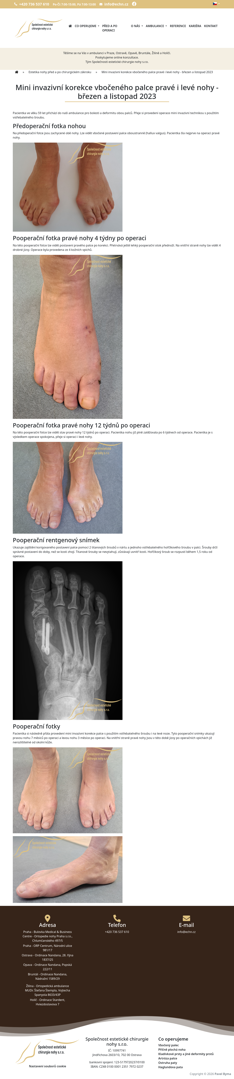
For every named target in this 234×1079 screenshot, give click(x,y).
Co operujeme (173, 1039)
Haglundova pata (170, 1067)
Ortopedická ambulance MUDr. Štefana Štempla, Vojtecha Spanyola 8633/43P (47, 990)
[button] (216, 4)
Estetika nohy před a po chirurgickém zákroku (60, 72)
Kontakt (211, 26)
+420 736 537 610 (31, 4)
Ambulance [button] (155, 26)
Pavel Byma (223, 1074)
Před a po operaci (109, 28)
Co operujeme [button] (86, 26)
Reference (178, 26)
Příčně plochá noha (172, 1050)
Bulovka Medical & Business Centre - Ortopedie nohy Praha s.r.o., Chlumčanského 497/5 (47, 936)
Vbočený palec (168, 1045)
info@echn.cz (113, 4)
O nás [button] (136, 26)
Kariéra (195, 26)
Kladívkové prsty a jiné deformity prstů (186, 1054)
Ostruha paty (167, 1063)
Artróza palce (167, 1058)
